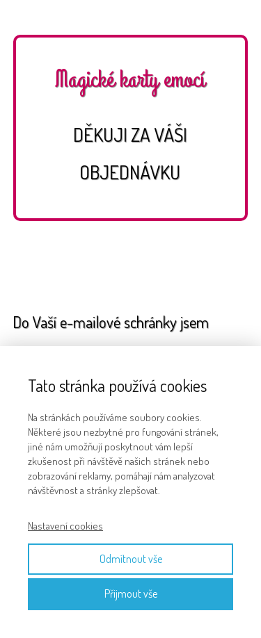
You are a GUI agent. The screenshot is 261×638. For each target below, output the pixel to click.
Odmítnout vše (131, 559)
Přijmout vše (130, 593)
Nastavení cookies (65, 525)
